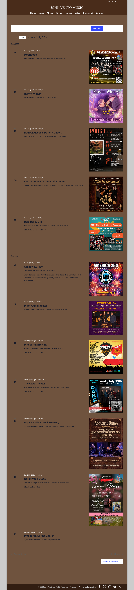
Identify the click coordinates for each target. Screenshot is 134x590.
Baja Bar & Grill (33, 221)
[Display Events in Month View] (113, 28)
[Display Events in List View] (107, 28)
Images (68, 13)
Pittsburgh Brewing (35, 344)
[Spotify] (115, 2)
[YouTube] (112, 2)
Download (88, 13)
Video (77, 13)
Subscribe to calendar (110, 561)
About (50, 13)
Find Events (97, 28)
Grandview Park (33, 266)
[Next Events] (16, 37)
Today (22, 37)
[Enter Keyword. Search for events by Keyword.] (51, 28)
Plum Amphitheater (35, 305)
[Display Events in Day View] (119, 28)
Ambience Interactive (87, 587)
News (41, 13)
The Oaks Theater (34, 383)
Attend (58, 13)
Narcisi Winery (33, 93)
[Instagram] (109, 2)
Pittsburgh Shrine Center (39, 535)
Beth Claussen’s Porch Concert (43, 132)
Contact (100, 13)
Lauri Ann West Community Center (45, 181)
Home (33, 13)
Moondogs (30, 54)
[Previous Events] (12, 37)
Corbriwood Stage (35, 478)
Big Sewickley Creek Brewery (41, 422)
